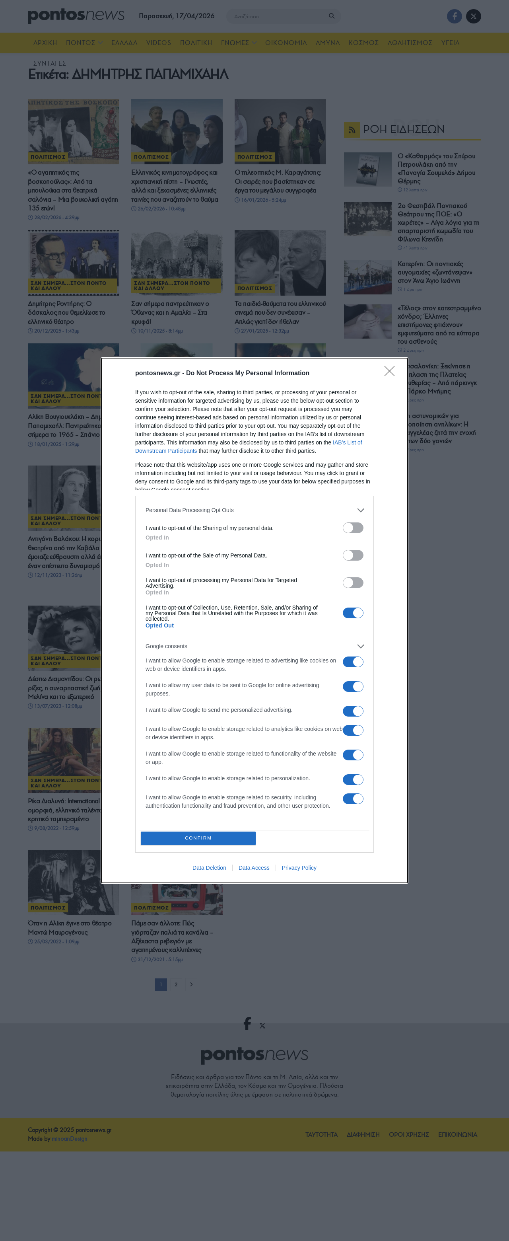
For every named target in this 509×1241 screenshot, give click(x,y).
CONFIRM (200, 838)
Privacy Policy (299, 869)
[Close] (392, 372)
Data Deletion (209, 869)
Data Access (254, 869)
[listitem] (254, 509)
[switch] (353, 526)
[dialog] (254, 620)
